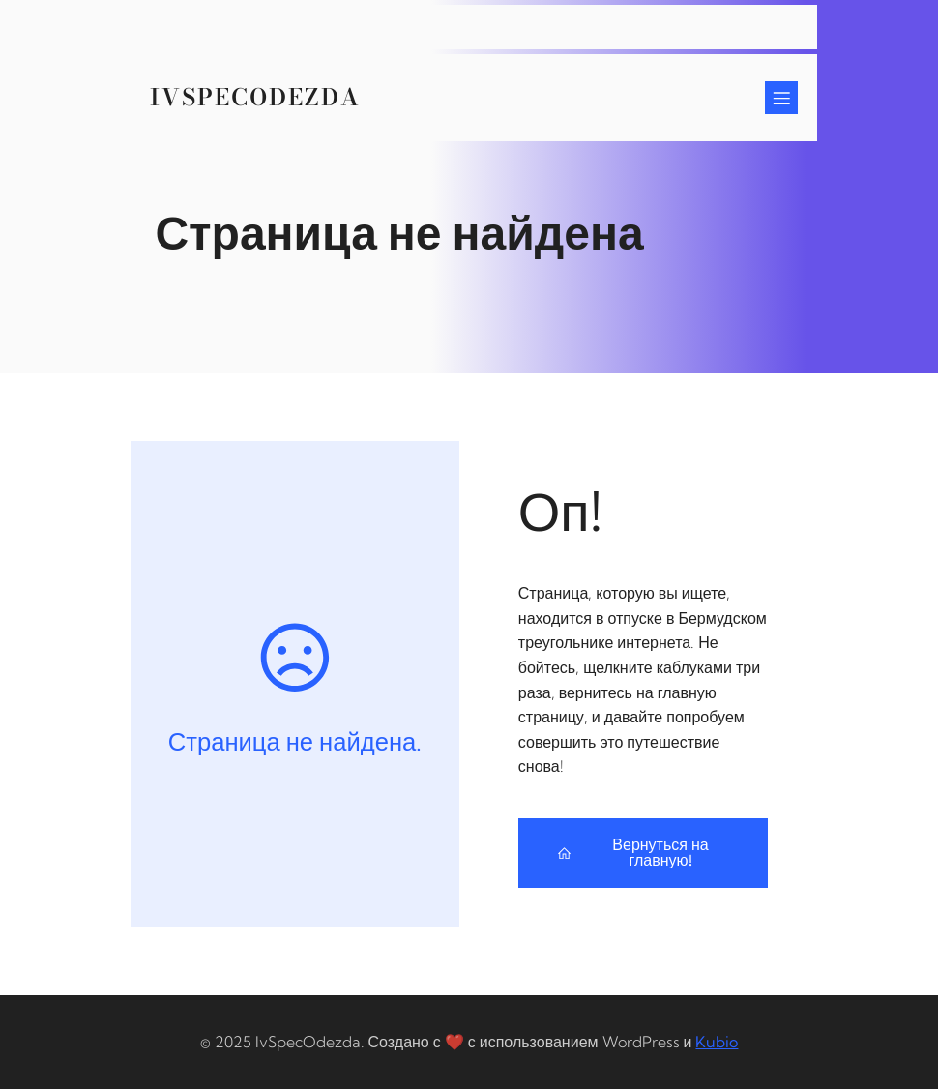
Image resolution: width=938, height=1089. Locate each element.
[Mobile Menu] (781, 97)
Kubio (716, 1041)
